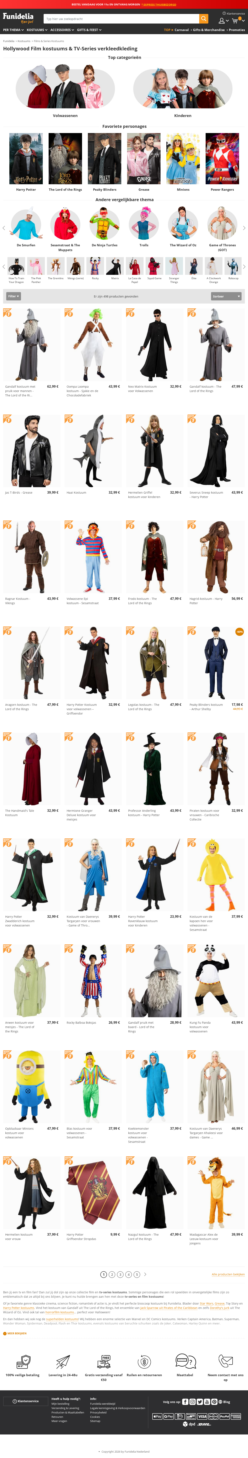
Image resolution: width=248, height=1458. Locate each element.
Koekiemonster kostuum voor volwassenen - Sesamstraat (138, 1135)
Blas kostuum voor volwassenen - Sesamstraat (79, 1133)
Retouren (57, 1417)
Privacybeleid (98, 1412)
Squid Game (154, 278)
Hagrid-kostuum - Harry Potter (206, 601)
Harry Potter (26, 189)
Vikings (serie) (76, 278)
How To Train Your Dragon (16, 280)
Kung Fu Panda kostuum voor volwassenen (200, 1027)
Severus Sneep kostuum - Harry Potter (206, 495)
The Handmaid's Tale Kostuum (19, 813)
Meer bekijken (17, 1333)
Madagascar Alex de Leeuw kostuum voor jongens (204, 1239)
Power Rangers (222, 189)
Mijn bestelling (60, 1404)
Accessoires (60, 30)
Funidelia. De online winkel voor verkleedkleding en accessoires (18, 18)
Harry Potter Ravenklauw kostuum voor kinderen (143, 921)
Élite (194, 278)
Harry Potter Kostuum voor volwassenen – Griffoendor (82, 709)
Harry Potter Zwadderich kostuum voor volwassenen (19, 921)
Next (244, 228)
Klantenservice (26, 1401)
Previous (4, 228)
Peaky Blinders (104, 189)
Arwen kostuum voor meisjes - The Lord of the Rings (19, 1027)
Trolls (144, 245)
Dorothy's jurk (219, 1308)
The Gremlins (56, 278)
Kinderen (183, 115)
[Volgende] (145, 1274)
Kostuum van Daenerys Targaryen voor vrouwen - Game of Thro (83, 921)
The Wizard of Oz (183, 245)
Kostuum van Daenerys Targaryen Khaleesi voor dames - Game (206, 1133)
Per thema (11, 30)
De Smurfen (26, 245)
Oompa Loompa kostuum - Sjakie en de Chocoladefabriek (82, 391)
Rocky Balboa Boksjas (81, 1023)
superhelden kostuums (62, 1319)
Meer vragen (59, 1421)
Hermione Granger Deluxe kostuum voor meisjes (81, 815)
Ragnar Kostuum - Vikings (17, 601)
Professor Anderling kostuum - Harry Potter (144, 813)
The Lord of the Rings (65, 189)
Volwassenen (65, 115)
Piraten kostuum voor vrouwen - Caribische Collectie (204, 815)
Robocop (233, 278)
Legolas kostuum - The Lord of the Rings (143, 707)
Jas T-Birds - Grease (18, 492)
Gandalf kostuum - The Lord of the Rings (205, 389)
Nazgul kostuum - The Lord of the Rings (143, 1237)
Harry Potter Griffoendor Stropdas (81, 1237)
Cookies (95, 1417)
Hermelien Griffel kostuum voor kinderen (144, 495)
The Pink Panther (36, 280)
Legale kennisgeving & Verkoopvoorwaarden (117, 1408)
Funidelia (8, 41)
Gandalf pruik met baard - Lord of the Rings (141, 1027)
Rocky (95, 278)
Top (167, 30)
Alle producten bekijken (228, 1274)
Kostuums (35, 30)
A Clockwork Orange (214, 280)
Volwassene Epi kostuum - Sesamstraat (83, 601)
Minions (183, 189)
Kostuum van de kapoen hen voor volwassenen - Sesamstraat (201, 923)
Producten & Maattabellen (68, 1412)
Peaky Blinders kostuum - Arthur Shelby (206, 707)
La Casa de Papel (134, 280)
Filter (12, 296)
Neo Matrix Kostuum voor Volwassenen (142, 389)
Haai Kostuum (76, 492)
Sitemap (95, 1421)
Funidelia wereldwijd (102, 1404)
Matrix (115, 278)
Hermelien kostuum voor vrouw (19, 1237)
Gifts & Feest (87, 30)
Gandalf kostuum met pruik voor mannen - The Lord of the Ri (20, 391)
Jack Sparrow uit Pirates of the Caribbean (169, 1308)
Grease (144, 189)
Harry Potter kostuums (18, 1308)
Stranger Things (174, 280)
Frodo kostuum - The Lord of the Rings (142, 601)
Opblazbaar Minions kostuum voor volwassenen (19, 1133)
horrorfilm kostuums (59, 1312)
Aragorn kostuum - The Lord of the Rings (21, 707)
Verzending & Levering (65, 1408)
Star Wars (206, 1303)
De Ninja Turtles (104, 245)
